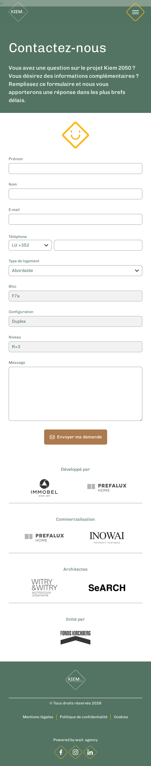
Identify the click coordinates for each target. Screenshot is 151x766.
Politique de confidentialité (83, 717)
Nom (13, 184)
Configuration (21, 312)
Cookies (121, 717)
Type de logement (24, 261)
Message (17, 363)
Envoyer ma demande (76, 437)
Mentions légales (38, 717)
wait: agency (86, 740)
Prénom (16, 159)
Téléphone (18, 237)
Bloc (13, 286)
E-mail (14, 210)
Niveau (15, 337)
